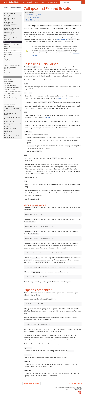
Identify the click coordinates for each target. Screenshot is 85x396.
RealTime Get (7, 100)
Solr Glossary (8, 131)
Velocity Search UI (8, 46)
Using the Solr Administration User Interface (12, 24)
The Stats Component (9, 89)
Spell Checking (7, 61)
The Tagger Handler (9, 93)
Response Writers (12, 95)
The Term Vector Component (11, 87)
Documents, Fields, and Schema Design (12, 29)
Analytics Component (12, 106)
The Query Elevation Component (12, 91)
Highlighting (7, 59)
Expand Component (32, 20)
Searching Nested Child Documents (10, 67)
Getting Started (12, 16)
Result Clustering (8, 81)
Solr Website (27, 2)
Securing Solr (12, 124)
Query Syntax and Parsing (12, 50)
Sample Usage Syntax (34, 17)
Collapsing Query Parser (33, 15)
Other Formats (40, 2)
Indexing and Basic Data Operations (12, 38)
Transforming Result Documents (12, 65)
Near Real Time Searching (10, 98)
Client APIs (12, 126)
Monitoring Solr (12, 121)
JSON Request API (12, 52)
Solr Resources (53, 2)
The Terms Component (10, 85)
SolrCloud (12, 111)
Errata (6, 133)
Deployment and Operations (12, 19)
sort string (48, 118)
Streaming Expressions (12, 108)
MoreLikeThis (7, 73)
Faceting (12, 57)
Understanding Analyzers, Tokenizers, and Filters (12, 33)
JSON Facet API (12, 54)
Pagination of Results (9, 75)
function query (62, 98)
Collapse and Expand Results (12, 77)
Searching (12, 42)
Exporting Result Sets (9, 102)
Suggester (6, 71)
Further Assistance (10, 129)
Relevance (6, 48)
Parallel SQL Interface (12, 104)
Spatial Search (7, 83)
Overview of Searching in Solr (11, 44)
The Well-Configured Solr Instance (12, 118)
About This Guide (9, 13)
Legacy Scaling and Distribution (12, 114)
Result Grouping (8, 79)
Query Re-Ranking (12, 63)
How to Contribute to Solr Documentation (12, 136)
